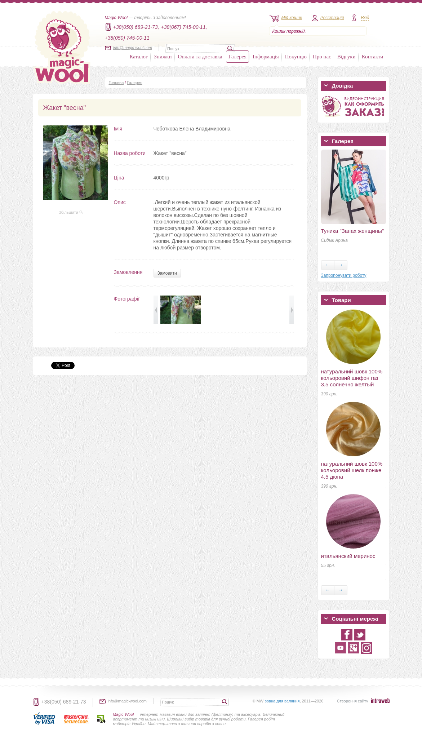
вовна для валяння (282, 701)
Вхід (365, 17)
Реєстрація (332, 17)
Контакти (372, 56)
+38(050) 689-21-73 (63, 702)
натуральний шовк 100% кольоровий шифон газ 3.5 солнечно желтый (352, 377)
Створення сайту (352, 701)
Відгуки (346, 56)
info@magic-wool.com (132, 47)
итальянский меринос (348, 556)
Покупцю (296, 56)
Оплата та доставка (200, 56)
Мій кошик (291, 17)
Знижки (163, 56)
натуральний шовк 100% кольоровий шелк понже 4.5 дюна (352, 470)
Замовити (167, 273)
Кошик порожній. (289, 31)
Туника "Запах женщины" (352, 231)
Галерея (237, 56)
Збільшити (71, 212)
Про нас (322, 56)
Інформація (266, 56)
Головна (116, 82)
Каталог (139, 56)
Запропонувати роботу (344, 275)
